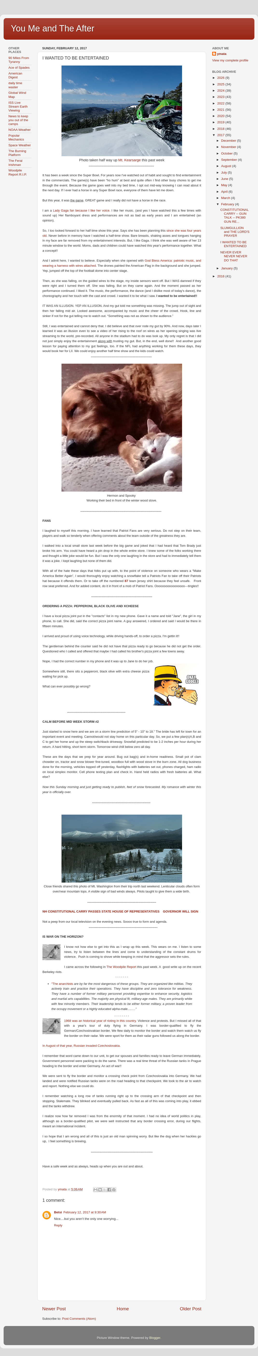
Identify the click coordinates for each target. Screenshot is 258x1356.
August (226, 166)
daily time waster (15, 85)
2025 (221, 84)
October (227, 153)
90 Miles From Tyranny (18, 60)
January (227, 268)
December (229, 140)
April (225, 191)
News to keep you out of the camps (18, 120)
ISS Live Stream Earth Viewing (18, 106)
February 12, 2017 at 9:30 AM (84, 1212)
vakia (116, 1045)
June (225, 179)
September (229, 160)
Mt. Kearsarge (129, 160)
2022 (221, 103)
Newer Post (54, 1308)
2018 (221, 129)
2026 (221, 78)
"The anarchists (62, 984)
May (224, 185)
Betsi (58, 1212)
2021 (221, 109)
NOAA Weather (19, 130)
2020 (221, 116)
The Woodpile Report (121, 967)
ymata (221, 54)
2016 (221, 276)
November (229, 147)
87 (126, 581)
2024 (221, 90)
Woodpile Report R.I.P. (17, 172)
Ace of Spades (19, 67)
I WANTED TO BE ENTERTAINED (233, 244)
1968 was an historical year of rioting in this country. (100, 1021)
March (226, 198)
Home (123, 1308)
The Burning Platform (17, 153)
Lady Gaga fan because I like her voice (81, 210)
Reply (58, 1225)
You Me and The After (52, 28)
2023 (221, 97)
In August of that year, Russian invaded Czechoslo (77, 1045)
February (228, 204)
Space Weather (19, 145)
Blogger (154, 1338)
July (224, 172)
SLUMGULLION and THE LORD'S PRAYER (235, 231)
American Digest (15, 75)
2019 (221, 122)
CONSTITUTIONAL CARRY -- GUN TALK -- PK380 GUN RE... (234, 215)
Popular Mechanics (16, 137)
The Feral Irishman (15, 162)
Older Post (190, 1308)
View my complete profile (230, 60)
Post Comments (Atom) (79, 1318)
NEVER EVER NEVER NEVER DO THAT (233, 256)
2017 (221, 135)
